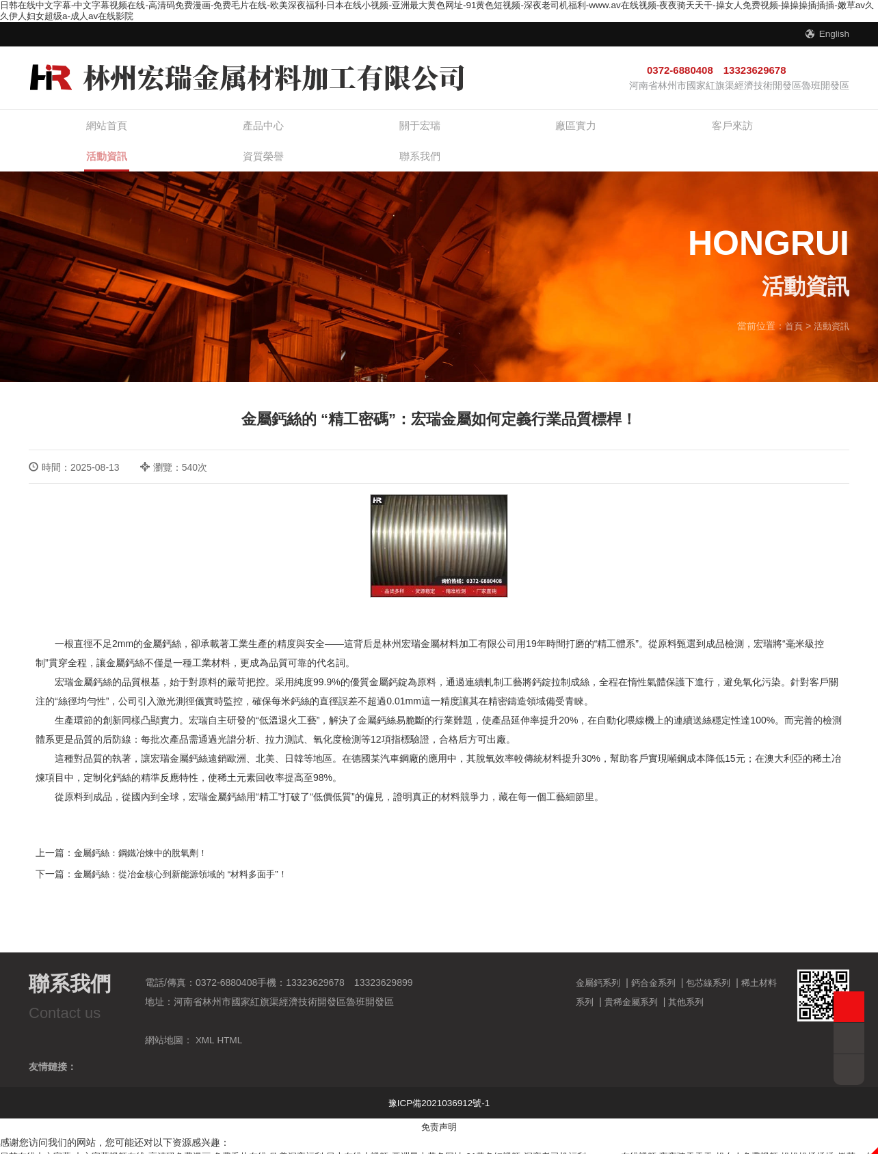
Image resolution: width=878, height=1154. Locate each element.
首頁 (790, 304)
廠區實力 (388, 129)
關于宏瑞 (285, 129)
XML (205, 1018)
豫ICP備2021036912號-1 (439, 1080)
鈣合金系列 (658, 960)
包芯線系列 (717, 960)
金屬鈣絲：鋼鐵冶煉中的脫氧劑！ (145, 831)
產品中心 (182, 129)
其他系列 (702, 979)
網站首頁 (80, 129)
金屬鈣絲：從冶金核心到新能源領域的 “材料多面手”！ (188, 852)
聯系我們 (798, 129)
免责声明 (439, 1104)
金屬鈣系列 (600, 960)
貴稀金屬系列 (644, 979)
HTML (230, 1018)
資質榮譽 (695, 129)
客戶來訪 (490, 129)
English (833, 33)
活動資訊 (592, 137)
